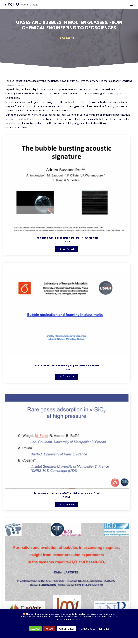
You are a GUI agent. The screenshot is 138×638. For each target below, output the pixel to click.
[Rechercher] (122, 4)
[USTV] (21, 4)
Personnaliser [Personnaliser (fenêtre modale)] (66, 628)
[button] (131, 4)
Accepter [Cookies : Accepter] (35, 628)
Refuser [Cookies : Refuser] (49, 628)
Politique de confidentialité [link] (94, 628)
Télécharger (67, 248)
